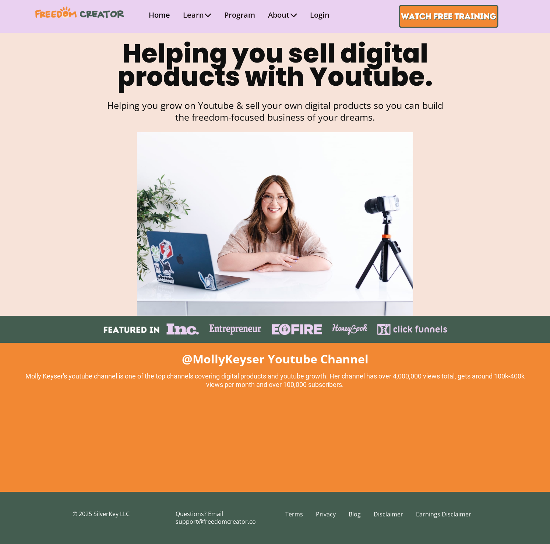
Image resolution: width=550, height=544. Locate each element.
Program (239, 15)
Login (319, 15)
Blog (355, 514)
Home (159, 15)
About (282, 15)
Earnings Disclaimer (443, 514)
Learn (197, 15)
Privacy (326, 514)
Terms (294, 514)
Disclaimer (388, 514)
